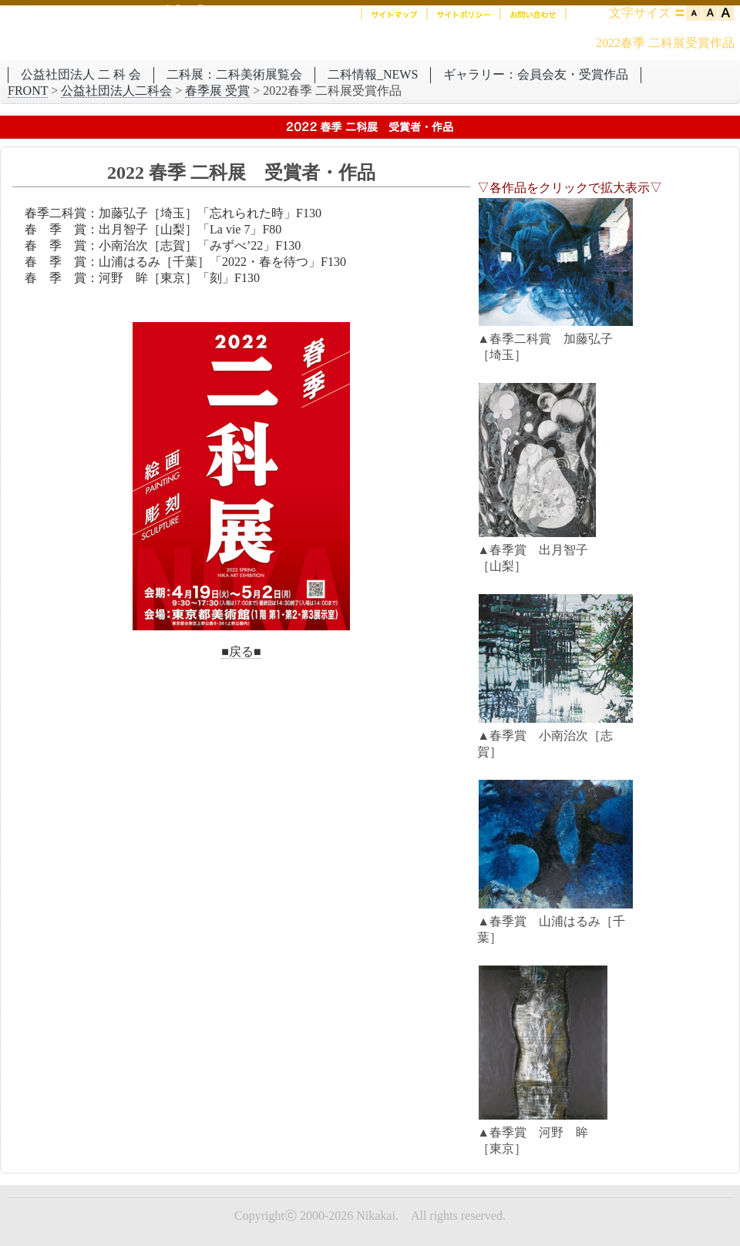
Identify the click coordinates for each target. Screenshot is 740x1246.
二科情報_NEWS (373, 74)
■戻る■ (241, 651)
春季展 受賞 (217, 90)
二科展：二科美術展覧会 (234, 74)
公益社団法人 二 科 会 (81, 74)
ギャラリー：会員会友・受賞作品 (535, 74)
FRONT (28, 90)
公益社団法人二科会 (116, 90)
